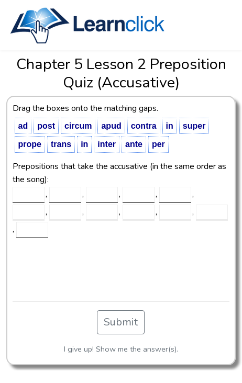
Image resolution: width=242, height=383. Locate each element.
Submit (121, 322)
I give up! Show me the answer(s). (121, 349)
